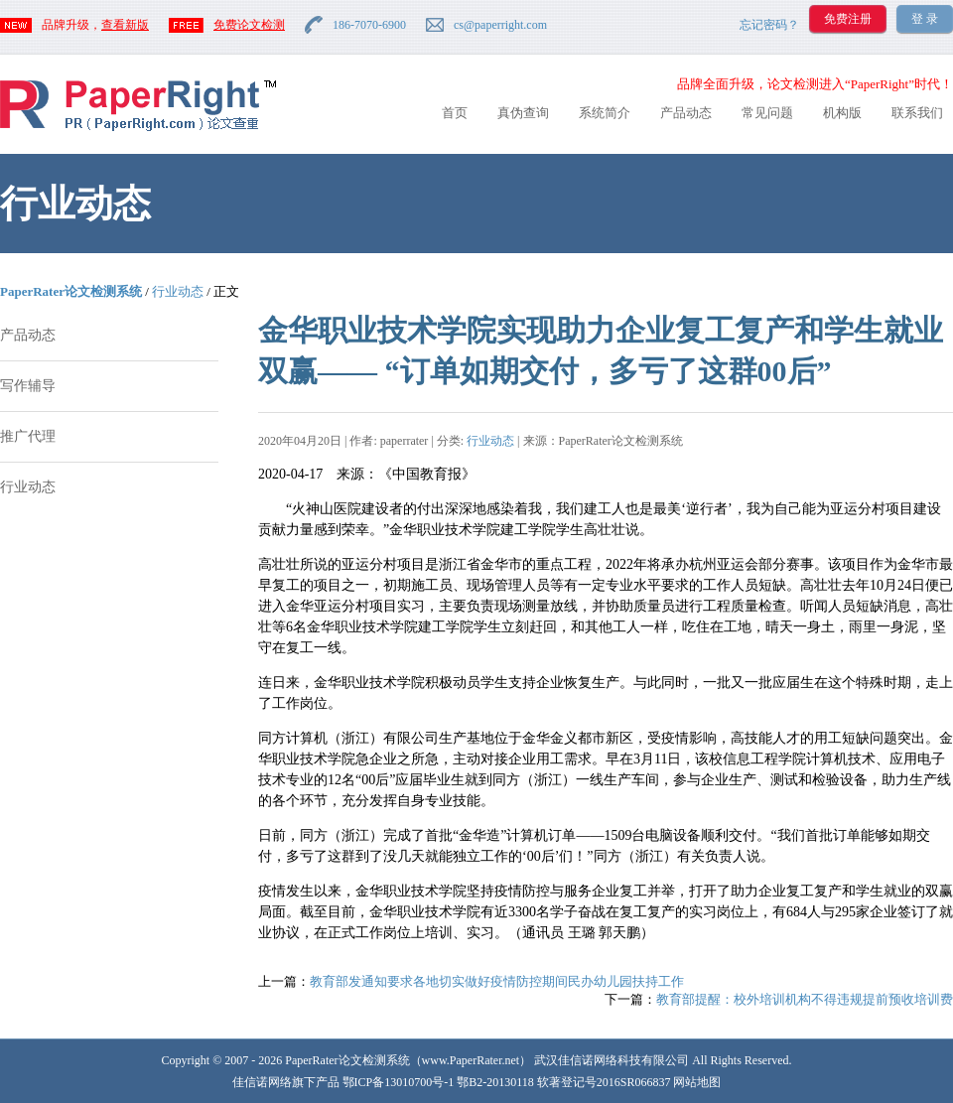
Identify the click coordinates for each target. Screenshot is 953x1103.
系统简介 (604, 112)
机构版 (842, 112)
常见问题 (767, 112)
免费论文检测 (249, 25)
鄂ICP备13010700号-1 (398, 1082)
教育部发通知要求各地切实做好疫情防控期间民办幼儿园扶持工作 (497, 981)
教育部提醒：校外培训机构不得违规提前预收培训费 (804, 999)
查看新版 (125, 25)
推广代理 (28, 436)
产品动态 (686, 112)
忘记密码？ (769, 25)
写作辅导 (28, 385)
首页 (455, 112)
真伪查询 (523, 112)
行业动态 (178, 291)
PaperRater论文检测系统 (71, 291)
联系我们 (917, 112)
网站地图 (697, 1082)
